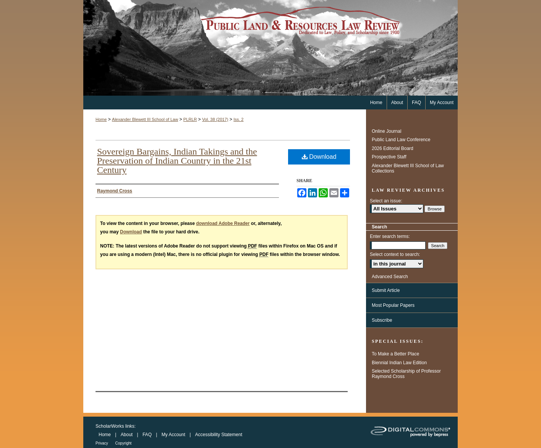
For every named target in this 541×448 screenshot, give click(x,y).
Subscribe (382, 320)
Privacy (102, 443)
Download (319, 156)
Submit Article (386, 290)
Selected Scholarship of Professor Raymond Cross (406, 373)
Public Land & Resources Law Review (270, 48)
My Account (174, 434)
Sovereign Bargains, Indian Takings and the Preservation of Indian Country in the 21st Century (177, 161)
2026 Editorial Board (392, 148)
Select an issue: (386, 201)
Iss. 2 (238, 119)
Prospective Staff (389, 157)
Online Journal (386, 131)
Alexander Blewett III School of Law (145, 119)
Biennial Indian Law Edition (399, 362)
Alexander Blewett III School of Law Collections (408, 168)
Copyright (123, 443)
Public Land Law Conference (401, 139)
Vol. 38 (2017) (215, 119)
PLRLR (190, 119)
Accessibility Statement (218, 434)
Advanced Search (390, 276)
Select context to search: (395, 254)
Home (101, 119)
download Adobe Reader (222, 223)
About (127, 434)
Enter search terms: (390, 236)
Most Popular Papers (393, 305)
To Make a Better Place (395, 354)
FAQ (148, 434)
